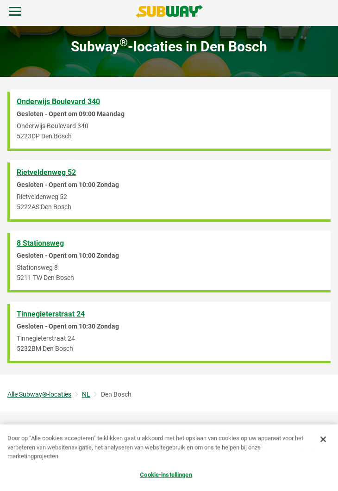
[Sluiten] (323, 439)
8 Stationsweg (40, 243)
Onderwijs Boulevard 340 (58, 101)
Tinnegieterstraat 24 (51, 314)
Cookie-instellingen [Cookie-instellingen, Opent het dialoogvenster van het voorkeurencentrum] (166, 474)
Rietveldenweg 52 (46, 172)
